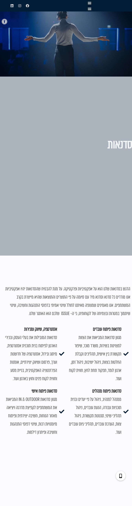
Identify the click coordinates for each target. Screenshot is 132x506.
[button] (4, 21)
